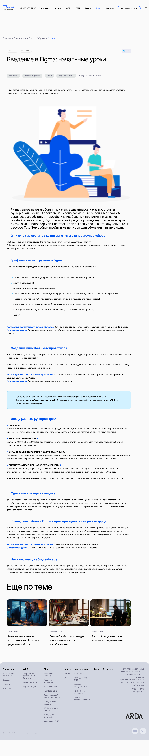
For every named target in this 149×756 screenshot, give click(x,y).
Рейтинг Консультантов (80, 686)
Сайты (67, 675)
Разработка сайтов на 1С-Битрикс (29, 677)
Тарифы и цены (30, 688)
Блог (31, 39)
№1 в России (8, 9)
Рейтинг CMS (80, 675)
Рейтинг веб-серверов (79, 693)
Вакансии (7, 690)
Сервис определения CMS (82, 699)
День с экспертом (52, 688)
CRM (66, 679)
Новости (6, 685)
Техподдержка (30, 683)
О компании (20, 39)
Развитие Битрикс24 (48, 682)
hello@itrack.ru (138, 693)
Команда (7, 681)
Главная (7, 39)
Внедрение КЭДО (51, 722)
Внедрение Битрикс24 (48, 676)
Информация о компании (9, 676)
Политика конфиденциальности (26, 734)
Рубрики (40, 39)
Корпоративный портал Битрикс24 (52, 697)
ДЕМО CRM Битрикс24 (49, 717)
